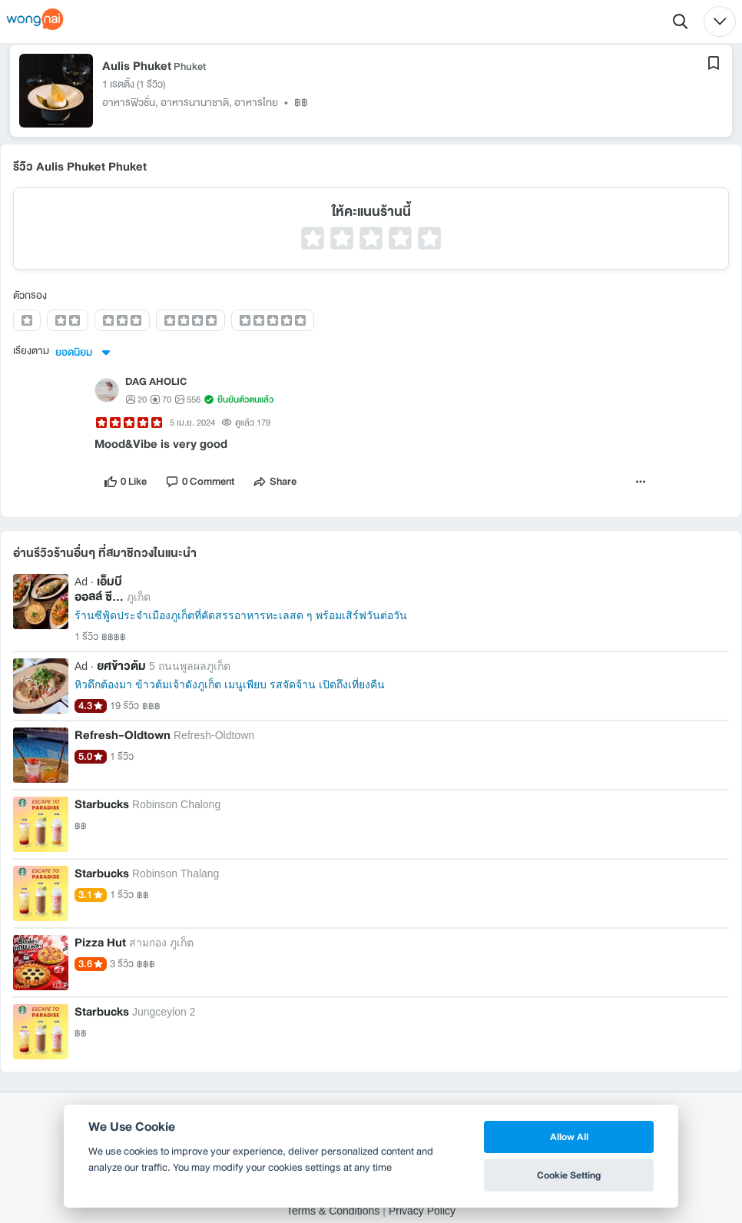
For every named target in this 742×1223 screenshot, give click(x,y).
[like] (125, 483)
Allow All (569, 1136)
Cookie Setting (569, 1175)
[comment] (199, 483)
